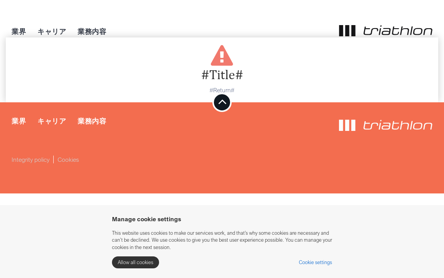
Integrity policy (30, 159)
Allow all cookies (135, 262)
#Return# (222, 90)
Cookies (68, 159)
